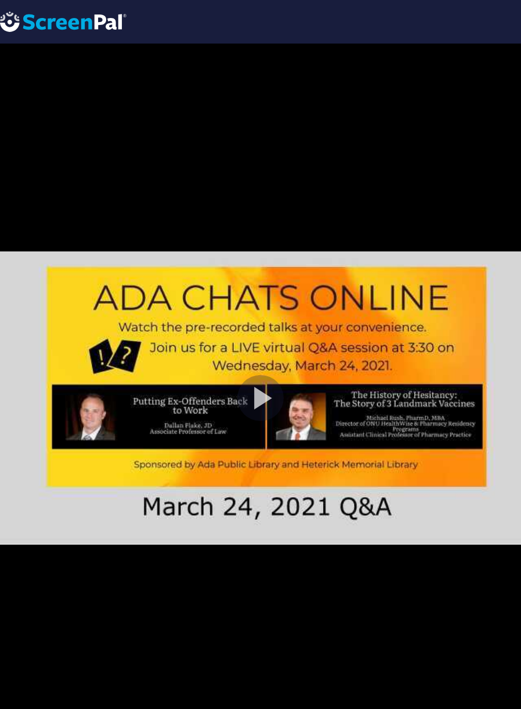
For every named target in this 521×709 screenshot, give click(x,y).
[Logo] (63, 21)
